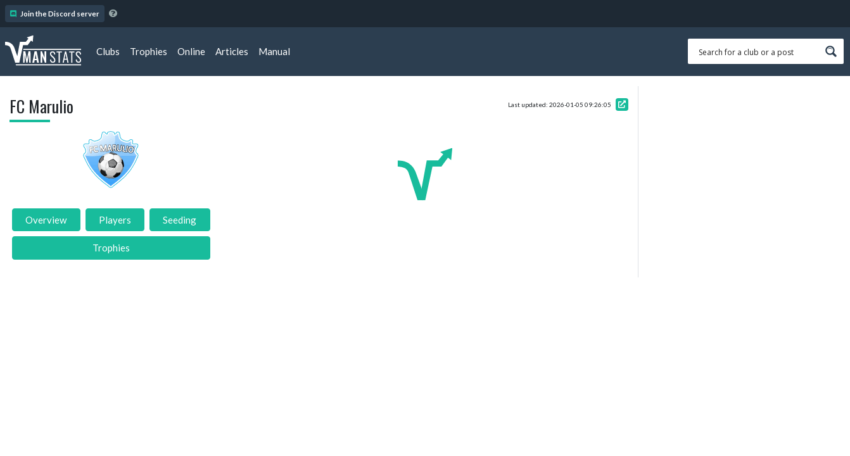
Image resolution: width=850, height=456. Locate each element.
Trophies (148, 51)
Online (191, 51)
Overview (46, 219)
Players (115, 219)
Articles (231, 51)
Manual (274, 51)
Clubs (108, 51)
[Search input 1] (757, 51)
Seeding (179, 219)
